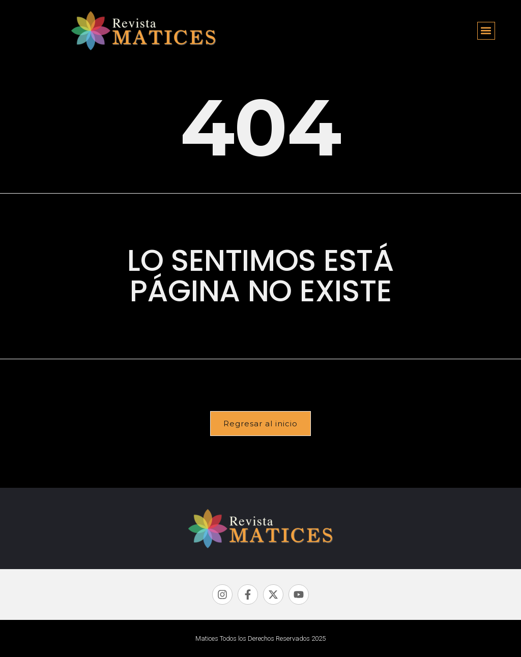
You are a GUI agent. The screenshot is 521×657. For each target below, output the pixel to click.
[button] (486, 31)
